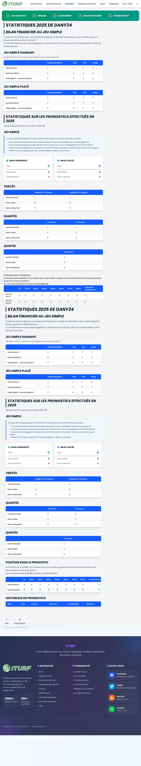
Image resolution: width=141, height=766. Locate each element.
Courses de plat (80, 680)
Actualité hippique (47, 697)
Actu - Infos (127, 4)
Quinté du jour (37, 4)
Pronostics (69, 4)
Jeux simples (79, 676)
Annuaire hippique (47, 701)
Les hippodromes (81, 693)
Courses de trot (80, 684)
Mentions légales (39, 726)
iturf (40, 671)
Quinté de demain (53, 4)
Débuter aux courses (82, 688)
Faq (40, 705)
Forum (102, 4)
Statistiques (114, 4)
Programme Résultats (87, 4)
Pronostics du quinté (48, 684)
